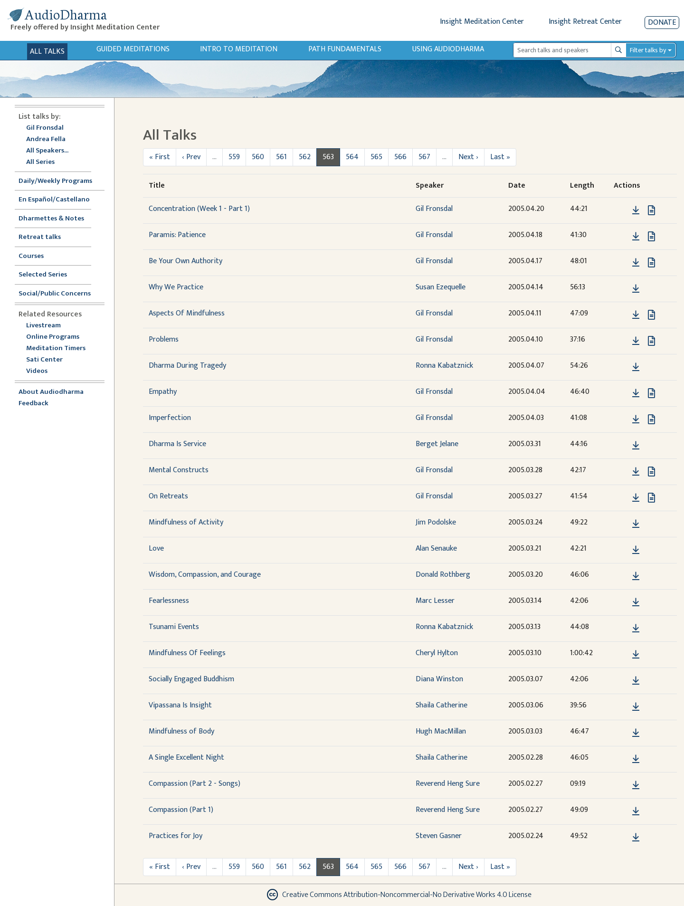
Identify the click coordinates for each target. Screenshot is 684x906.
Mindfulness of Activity (186, 522)
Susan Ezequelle (441, 287)
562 (305, 157)
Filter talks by (648, 50)
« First (159, 157)
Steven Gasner (439, 836)
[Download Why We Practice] (636, 289)
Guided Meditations (133, 49)
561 (281, 157)
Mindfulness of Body (181, 731)
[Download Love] (636, 550)
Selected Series (48, 274)
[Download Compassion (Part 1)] (636, 811)
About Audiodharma (51, 392)
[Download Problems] (636, 341)
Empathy (163, 391)
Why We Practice (176, 287)
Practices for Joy (175, 836)
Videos (41, 371)
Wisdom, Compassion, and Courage (205, 574)
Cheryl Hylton (437, 653)
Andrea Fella (46, 139)
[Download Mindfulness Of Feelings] (636, 655)
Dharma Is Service (177, 444)
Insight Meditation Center (482, 21)
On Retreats (168, 496)
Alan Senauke (436, 548)
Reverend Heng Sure (448, 783)
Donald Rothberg (443, 574)
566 (400, 157)
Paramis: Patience (177, 235)
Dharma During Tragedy (187, 365)
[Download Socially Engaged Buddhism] (636, 681)
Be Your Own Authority (185, 261)
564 (352, 157)
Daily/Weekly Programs (60, 181)
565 (376, 157)
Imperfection (170, 417)
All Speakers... (47, 150)
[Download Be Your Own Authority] (636, 263)
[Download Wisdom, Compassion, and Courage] (636, 576)
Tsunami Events (174, 626)
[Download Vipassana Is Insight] (636, 707)
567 (424, 157)
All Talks (47, 51)
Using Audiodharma (448, 49)
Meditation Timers (56, 348)
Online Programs (52, 337)
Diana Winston (439, 679)
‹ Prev (191, 157)
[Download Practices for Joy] (636, 837)
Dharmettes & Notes (51, 218)
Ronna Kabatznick (444, 365)
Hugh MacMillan (441, 731)
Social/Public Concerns (55, 293)
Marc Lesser (435, 600)
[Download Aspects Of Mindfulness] (636, 315)
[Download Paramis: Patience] (636, 236)
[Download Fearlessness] (636, 602)
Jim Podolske (436, 522)
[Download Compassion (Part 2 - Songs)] (636, 785)
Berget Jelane (437, 444)
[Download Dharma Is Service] (636, 446)
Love (156, 548)
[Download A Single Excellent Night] (636, 759)
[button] (621, 210)
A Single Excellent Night (186, 757)
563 (328, 157)
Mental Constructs (179, 470)
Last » (500, 157)
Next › (468, 157)
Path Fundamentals (344, 49)
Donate (662, 22)
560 (258, 157)
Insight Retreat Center (585, 21)
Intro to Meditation (238, 49)
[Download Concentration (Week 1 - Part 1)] (636, 210)
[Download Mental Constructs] (636, 472)
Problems (164, 339)
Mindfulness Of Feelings (187, 653)
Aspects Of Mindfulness (187, 313)
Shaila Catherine (441, 705)
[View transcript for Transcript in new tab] (651, 210)
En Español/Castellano (54, 199)
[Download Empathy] (636, 393)
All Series (40, 162)
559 (234, 157)
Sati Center (44, 359)
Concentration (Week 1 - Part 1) (199, 208)
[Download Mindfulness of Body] (636, 733)
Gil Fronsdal (45, 128)
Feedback (33, 403)
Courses (31, 256)
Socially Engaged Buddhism (191, 679)
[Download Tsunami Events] (636, 628)
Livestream (43, 325)
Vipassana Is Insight (180, 705)
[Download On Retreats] (636, 498)
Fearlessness (169, 600)
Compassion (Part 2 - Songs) (194, 783)
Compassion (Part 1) (181, 809)
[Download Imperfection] (636, 419)
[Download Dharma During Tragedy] (636, 367)
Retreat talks (40, 237)
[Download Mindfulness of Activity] (636, 524)
